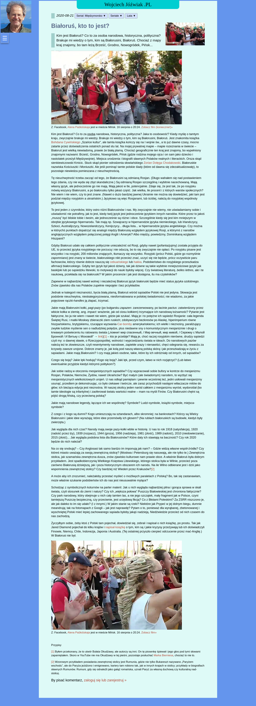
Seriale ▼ (116, 15)
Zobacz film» (149, 632)
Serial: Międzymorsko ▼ (91, 15)
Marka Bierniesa (163, 655)
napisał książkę (115, 527)
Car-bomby (124, 324)
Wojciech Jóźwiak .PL (128, 4)
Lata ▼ (131, 15)
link (100, 336)
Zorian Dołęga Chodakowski (162, 162)
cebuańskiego (119, 262)
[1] (105, 336)
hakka (138, 262)
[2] (152, 469)
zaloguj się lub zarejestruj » (105, 680)
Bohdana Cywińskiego (65, 142)
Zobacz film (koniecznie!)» (157, 127)
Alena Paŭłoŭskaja (79, 127)
